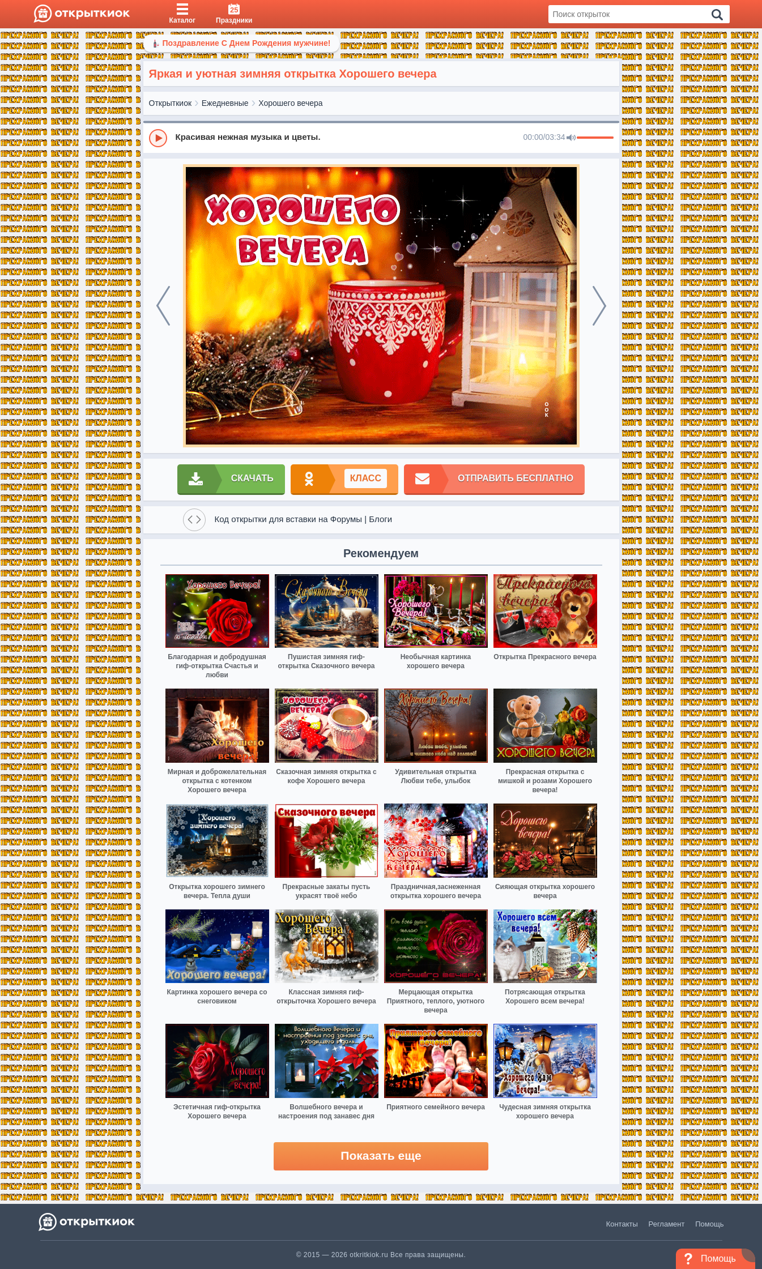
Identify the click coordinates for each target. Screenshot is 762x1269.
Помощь (709, 1224)
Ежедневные (225, 103)
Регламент (667, 1224)
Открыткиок (170, 103)
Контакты (622, 1224)
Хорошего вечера (290, 103)
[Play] (158, 138)
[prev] (163, 305)
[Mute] (571, 138)
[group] (381, 137)
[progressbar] (595, 138)
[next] (599, 305)
